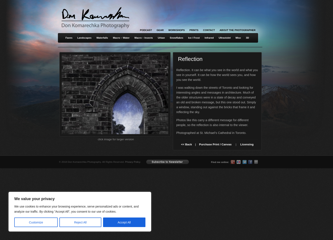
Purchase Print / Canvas (215, 144)
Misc (238, 37)
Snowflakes (176, 37)
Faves (68, 37)
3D (247, 37)
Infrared (209, 37)
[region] (55, 212)
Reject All (80, 222)
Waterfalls (102, 37)
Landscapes (84, 37)
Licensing (247, 144)
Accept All (124, 222)
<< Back (186, 144)
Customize (36, 222)
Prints (193, 30)
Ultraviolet (225, 37)
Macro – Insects (144, 37)
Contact (209, 30)
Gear (160, 30)
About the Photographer (237, 30)
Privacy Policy (132, 162)
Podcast (146, 30)
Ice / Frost (194, 37)
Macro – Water (121, 37)
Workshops (176, 30)
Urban (161, 37)
